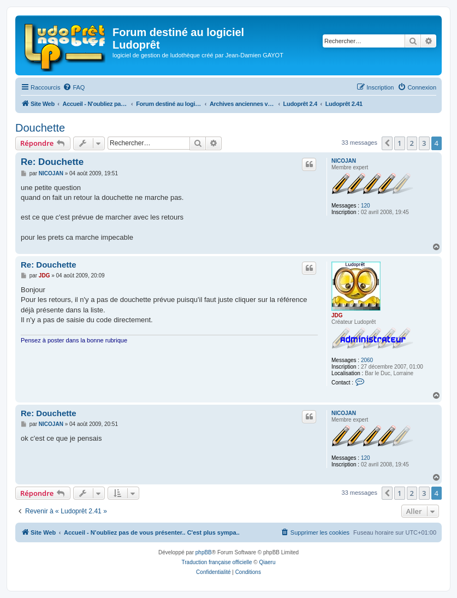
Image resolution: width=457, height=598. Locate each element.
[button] (387, 143)
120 (365, 206)
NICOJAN (343, 161)
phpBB (203, 552)
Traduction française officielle (217, 562)
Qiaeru (267, 562)
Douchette (40, 128)
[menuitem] (74, 87)
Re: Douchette (52, 162)
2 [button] (412, 143)
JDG (337, 315)
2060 (367, 360)
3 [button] (424, 143)
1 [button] (399, 143)
